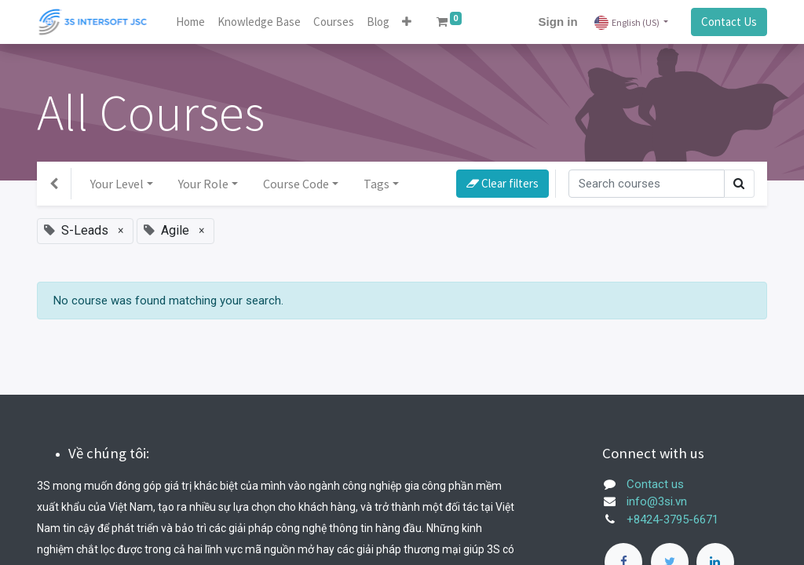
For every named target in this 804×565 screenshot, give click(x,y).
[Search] (646, 184)
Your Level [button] (117, 183)
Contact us (655, 484)
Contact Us (729, 21)
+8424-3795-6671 (672, 519)
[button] (407, 22)
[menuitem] (190, 22)
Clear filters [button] (502, 183)
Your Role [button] (203, 183)
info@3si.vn (657, 501)
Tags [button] (376, 183)
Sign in (558, 21)
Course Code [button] (296, 183)
